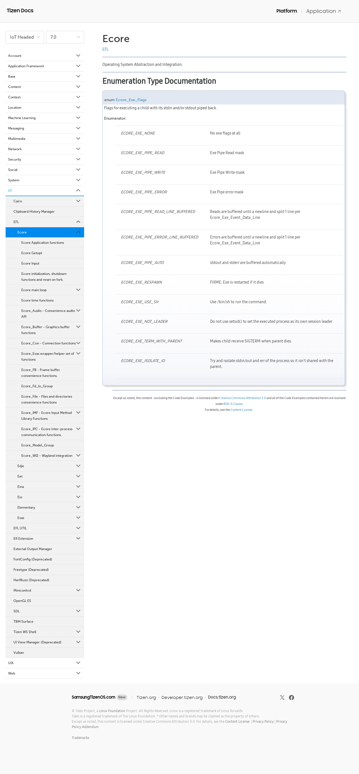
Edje (49, 466)
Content (44, 87)
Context (44, 97)
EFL (47, 222)
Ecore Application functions (42, 243)
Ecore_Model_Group (37, 445)
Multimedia (44, 139)
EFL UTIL (47, 528)
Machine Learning (44, 118)
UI (44, 190)
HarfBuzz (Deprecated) (31, 580)
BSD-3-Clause (233, 404)
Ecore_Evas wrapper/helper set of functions (51, 356)
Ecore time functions (37, 300)
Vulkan (18, 653)
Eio (49, 497)
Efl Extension (47, 538)
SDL (47, 611)
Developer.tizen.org (182, 697)
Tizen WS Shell (47, 632)
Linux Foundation (112, 710)
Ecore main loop (51, 290)
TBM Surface (23, 622)
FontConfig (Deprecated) (32, 559)
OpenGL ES (22, 601)
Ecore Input (30, 263)
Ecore (49, 232)
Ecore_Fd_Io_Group (37, 386)
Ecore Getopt (31, 253)
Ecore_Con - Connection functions (51, 343)
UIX (44, 663)
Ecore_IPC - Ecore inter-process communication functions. (51, 431)
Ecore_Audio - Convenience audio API (51, 313)
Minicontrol (47, 590)
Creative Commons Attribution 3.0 (242, 398)
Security (44, 159)
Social (44, 170)
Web (44, 673)
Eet (49, 476)
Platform (287, 11)
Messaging (44, 128)
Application (323, 11)
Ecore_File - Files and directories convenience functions (46, 399)
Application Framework (44, 66)
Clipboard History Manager (34, 212)
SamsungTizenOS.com (93, 697)
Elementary (49, 507)
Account (44, 56)
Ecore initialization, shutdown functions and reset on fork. (43, 277)
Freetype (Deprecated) (31, 570)
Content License (241, 409)
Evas (49, 518)
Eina (49, 487)
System (44, 180)
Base (44, 76)
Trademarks (80, 737)
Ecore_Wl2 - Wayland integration (51, 455)
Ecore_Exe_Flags (131, 100)
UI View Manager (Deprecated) (47, 642)
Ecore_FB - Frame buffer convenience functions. (40, 373)
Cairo (47, 201)
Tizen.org (146, 697)
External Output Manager (32, 549)
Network (44, 149)
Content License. (237, 721)
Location (44, 107)
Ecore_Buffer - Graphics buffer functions (51, 329)
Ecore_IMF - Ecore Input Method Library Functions (51, 415)
